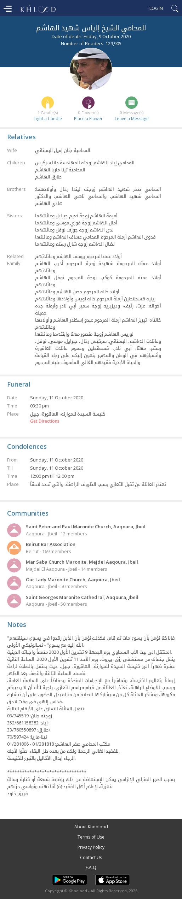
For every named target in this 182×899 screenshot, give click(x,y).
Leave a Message (132, 119)
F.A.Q (91, 867)
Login (156, 8)
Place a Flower (88, 119)
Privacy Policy (91, 847)
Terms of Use (91, 837)
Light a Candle (48, 119)
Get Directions (44, 421)
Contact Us (91, 857)
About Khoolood (91, 827)
